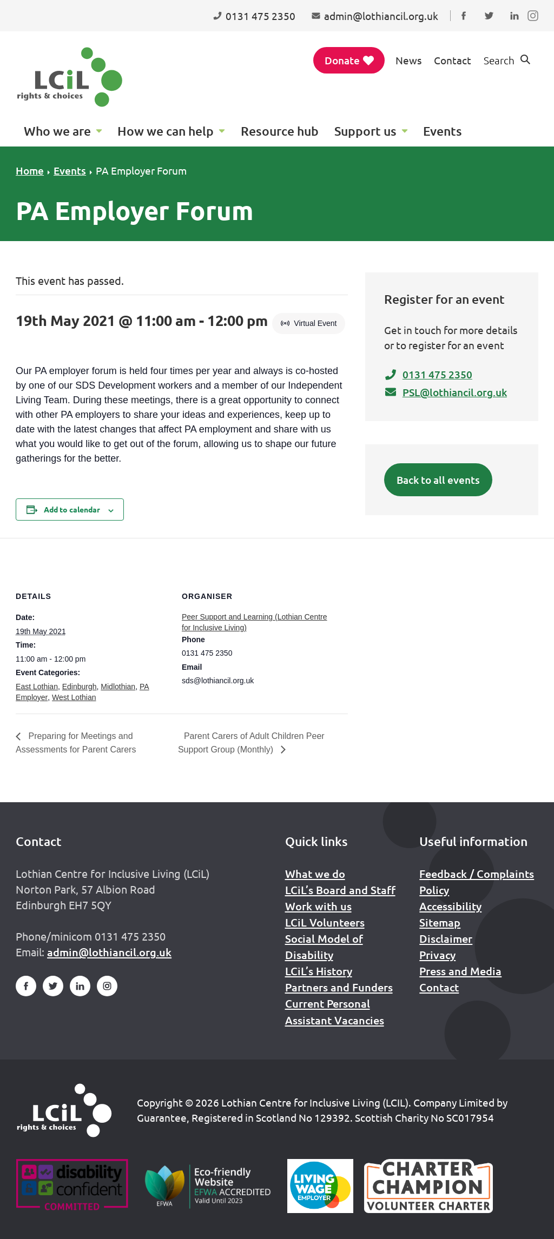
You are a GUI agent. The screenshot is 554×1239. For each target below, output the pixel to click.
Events (70, 170)
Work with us (318, 906)
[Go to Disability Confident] (72, 1186)
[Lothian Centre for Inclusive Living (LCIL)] (70, 77)
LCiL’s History (318, 971)
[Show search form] (508, 60)
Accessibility (450, 906)
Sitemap (439, 922)
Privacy (437, 955)
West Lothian (74, 697)
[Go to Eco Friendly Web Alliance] (208, 1186)
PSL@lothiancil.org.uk (445, 392)
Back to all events (438, 480)
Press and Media (460, 971)
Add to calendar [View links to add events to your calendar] (72, 509)
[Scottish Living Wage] (320, 1186)
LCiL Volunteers (325, 922)
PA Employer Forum (141, 170)
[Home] (64, 1110)
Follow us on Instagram (535, 26)
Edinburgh (79, 686)
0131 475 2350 (428, 374)
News (408, 60)
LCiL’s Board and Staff (340, 890)
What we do (315, 874)
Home (30, 170)
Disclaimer (445, 938)
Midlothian (118, 686)
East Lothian (37, 686)
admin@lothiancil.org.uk (109, 952)
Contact (452, 60)
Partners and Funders (339, 987)
